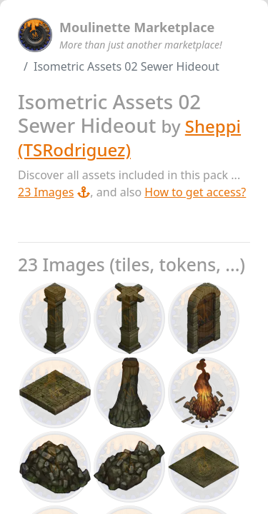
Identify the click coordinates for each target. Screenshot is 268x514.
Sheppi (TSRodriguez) (129, 137)
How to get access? (195, 192)
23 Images (54, 192)
